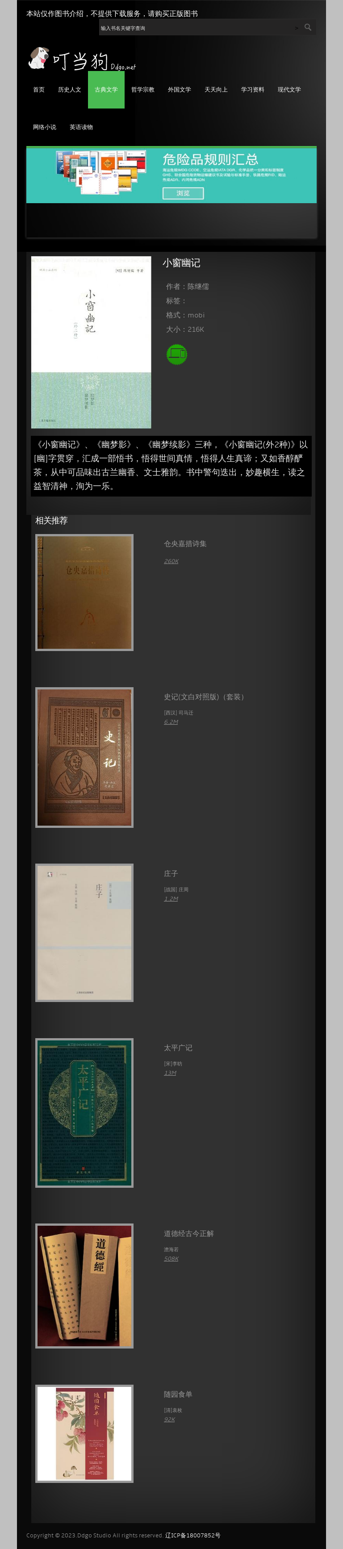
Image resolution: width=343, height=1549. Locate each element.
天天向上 (216, 90)
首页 (39, 90)
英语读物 (81, 127)
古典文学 (106, 90)
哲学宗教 (143, 90)
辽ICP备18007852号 (193, 1536)
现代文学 (289, 90)
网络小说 (44, 127)
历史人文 (69, 90)
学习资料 (252, 90)
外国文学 (179, 90)
